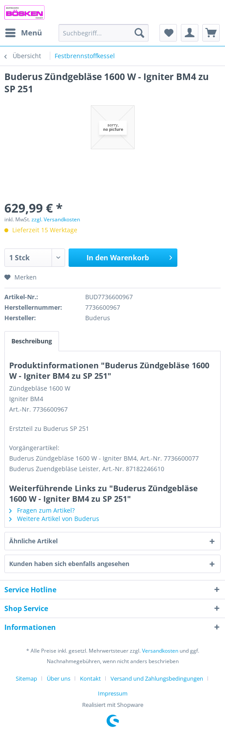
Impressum (113, 693)
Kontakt (90, 678)
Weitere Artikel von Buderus (54, 518)
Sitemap (26, 678)
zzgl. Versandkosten (55, 219)
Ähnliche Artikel (33, 541)
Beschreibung (31, 341)
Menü (23, 32)
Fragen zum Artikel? (42, 510)
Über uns (58, 678)
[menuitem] (23, 33)
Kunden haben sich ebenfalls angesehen (69, 563)
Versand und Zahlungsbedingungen (157, 678)
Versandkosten (160, 650)
